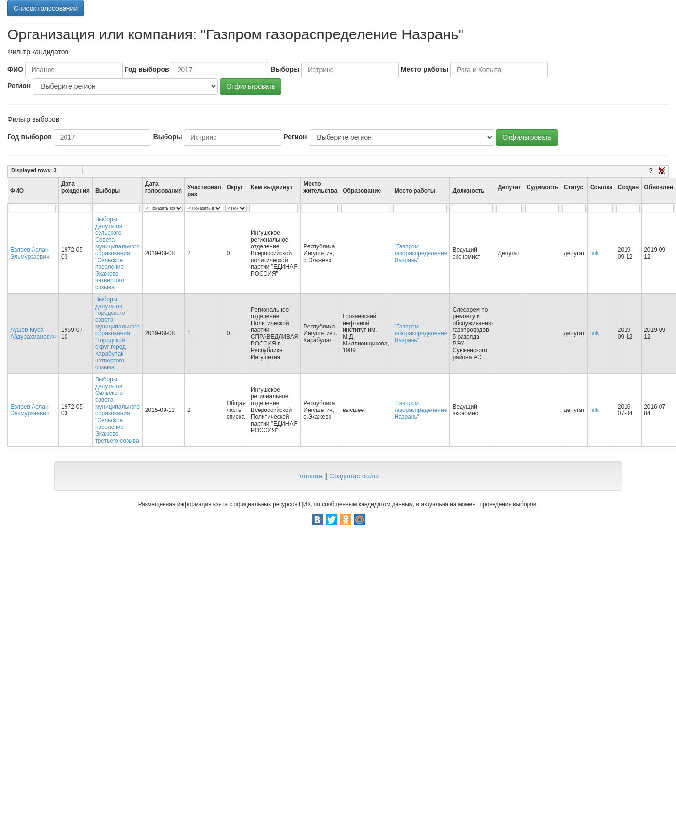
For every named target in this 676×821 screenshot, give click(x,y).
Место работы (424, 69)
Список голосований (46, 8)
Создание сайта (355, 476)
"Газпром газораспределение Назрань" (421, 253)
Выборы (284, 69)
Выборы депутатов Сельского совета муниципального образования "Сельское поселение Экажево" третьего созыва (117, 410)
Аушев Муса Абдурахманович (33, 333)
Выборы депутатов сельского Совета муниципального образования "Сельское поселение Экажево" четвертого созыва (117, 253)
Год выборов (147, 69)
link (594, 253)
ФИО (15, 69)
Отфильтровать (250, 86)
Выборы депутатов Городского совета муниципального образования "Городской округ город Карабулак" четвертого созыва (117, 333)
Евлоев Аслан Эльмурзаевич (29, 253)
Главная (309, 476)
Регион (19, 86)
